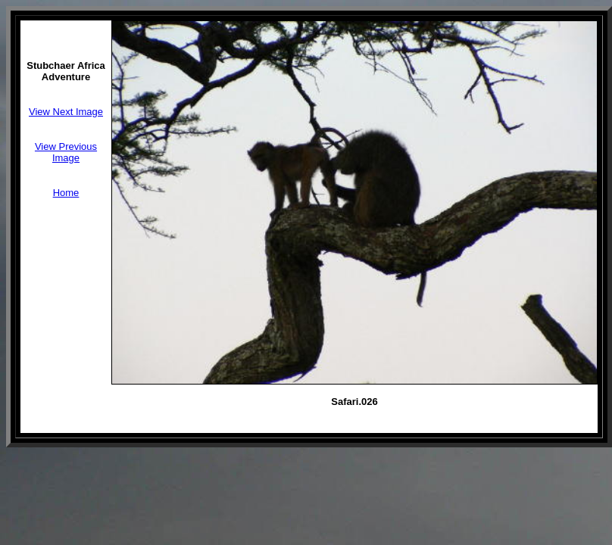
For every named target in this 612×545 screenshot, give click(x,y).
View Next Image (66, 111)
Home (66, 192)
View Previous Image (66, 152)
